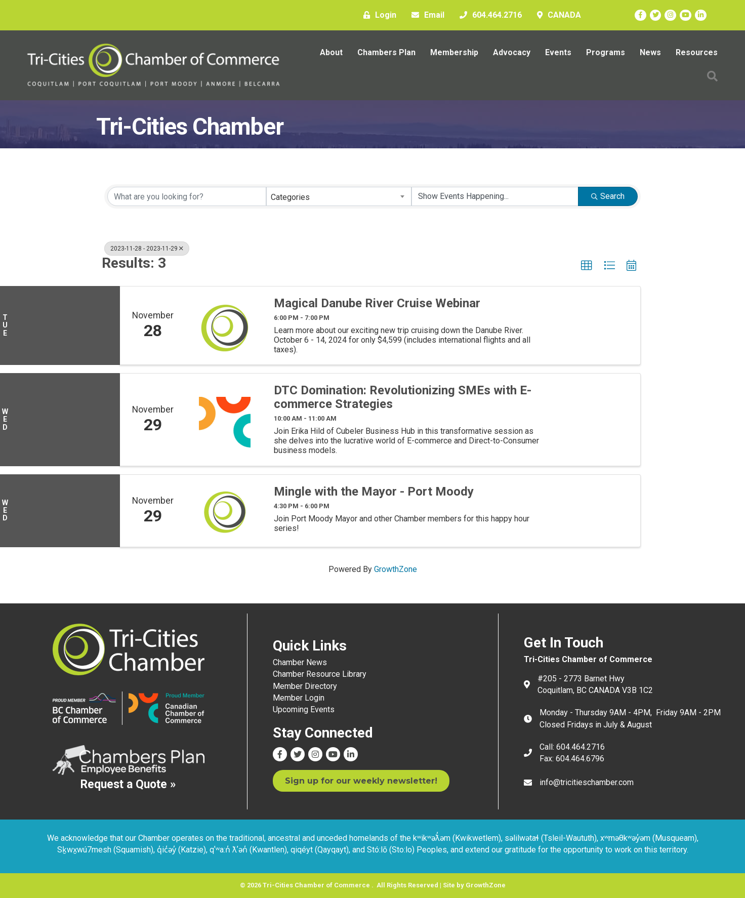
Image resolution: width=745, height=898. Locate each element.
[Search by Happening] (494, 196)
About (331, 52)
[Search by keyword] (186, 196)
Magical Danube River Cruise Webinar (377, 303)
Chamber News (300, 662)
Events (558, 52)
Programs (605, 52)
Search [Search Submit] (608, 196)
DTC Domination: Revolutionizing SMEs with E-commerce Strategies (402, 397)
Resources (697, 52)
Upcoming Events (304, 709)
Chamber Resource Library (319, 674)
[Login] (377, 15)
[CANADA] (556, 15)
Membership (454, 52)
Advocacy (511, 52)
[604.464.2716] (488, 15)
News (650, 52)
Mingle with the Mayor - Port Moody (374, 491)
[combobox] (339, 196)
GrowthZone (395, 569)
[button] (712, 76)
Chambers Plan (386, 52)
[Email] (425, 15)
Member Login (298, 698)
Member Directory (305, 686)
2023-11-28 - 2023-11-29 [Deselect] (146, 248)
